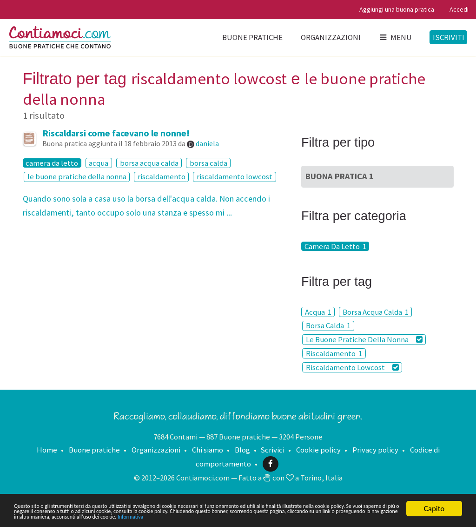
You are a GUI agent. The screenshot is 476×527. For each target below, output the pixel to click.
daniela (207, 143)
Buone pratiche (252, 37)
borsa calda (208, 163)
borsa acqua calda (149, 163)
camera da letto (52, 163)
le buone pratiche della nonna (76, 177)
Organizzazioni (331, 37)
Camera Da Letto (335, 246)
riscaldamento (161, 177)
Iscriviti (448, 37)
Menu (395, 37)
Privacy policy (375, 450)
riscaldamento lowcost (234, 177)
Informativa (91, 516)
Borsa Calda (328, 326)
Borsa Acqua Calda (376, 312)
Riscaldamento (334, 353)
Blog (242, 450)
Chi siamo (207, 450)
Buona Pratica (339, 176)
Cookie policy (318, 450)
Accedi (459, 9)
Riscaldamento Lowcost (352, 367)
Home (47, 450)
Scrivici (272, 450)
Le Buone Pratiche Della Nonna (364, 339)
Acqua (318, 312)
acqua (98, 163)
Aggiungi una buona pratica (396, 9)
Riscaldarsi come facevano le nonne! (116, 133)
